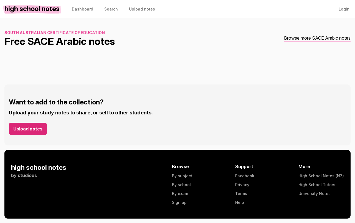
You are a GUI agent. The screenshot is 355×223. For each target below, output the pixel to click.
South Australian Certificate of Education (54, 32)
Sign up (179, 202)
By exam (180, 193)
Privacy (242, 184)
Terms (241, 193)
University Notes (314, 193)
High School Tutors (316, 184)
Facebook (244, 175)
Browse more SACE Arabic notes (317, 38)
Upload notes (27, 129)
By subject (182, 175)
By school (181, 184)
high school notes (38, 167)
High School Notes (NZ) (321, 175)
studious (27, 175)
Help (239, 202)
